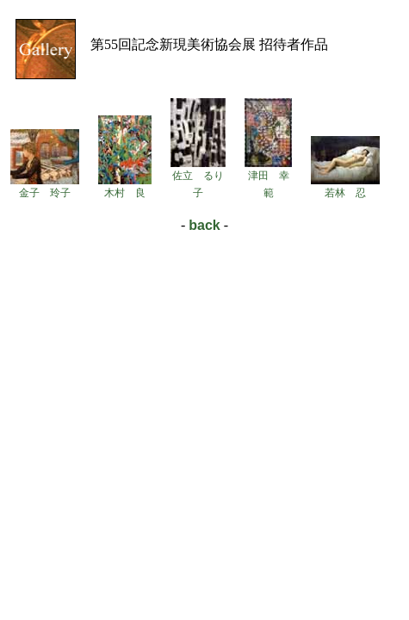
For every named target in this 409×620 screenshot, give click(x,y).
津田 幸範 (268, 178)
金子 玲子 (44, 187)
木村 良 (125, 187)
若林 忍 (345, 187)
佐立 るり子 (198, 178)
